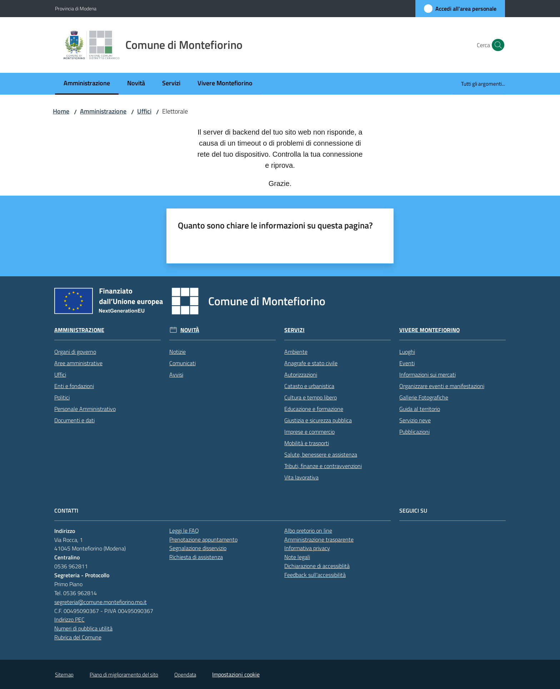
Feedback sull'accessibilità (315, 574)
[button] (496, 45)
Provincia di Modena (75, 8)
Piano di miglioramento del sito (124, 674)
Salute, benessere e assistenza (320, 454)
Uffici (144, 111)
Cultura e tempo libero (310, 397)
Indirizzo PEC (69, 619)
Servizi (294, 330)
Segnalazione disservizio (197, 548)
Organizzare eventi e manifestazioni (441, 386)
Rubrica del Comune (77, 637)
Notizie (177, 351)
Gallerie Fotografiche (423, 397)
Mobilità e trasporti (306, 443)
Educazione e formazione (313, 408)
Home (61, 111)
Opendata (185, 674)
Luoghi (407, 351)
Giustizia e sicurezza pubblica (318, 420)
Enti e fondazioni (74, 386)
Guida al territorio (419, 408)
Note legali (297, 557)
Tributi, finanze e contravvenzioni (323, 466)
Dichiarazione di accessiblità (317, 566)
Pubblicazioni (414, 431)
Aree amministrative (78, 363)
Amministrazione (103, 111)
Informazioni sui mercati (427, 374)
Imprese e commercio (309, 431)
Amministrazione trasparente (319, 539)
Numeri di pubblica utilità (83, 628)
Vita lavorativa (301, 477)
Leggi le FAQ (184, 530)
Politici (62, 397)
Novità (189, 330)
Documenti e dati (74, 420)
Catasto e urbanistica (309, 386)
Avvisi (176, 374)
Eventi (407, 363)
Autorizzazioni (300, 374)
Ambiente (296, 351)
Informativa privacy (307, 548)
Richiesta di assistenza (196, 557)
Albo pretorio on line (308, 530)
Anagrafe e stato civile (311, 363)
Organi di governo (75, 351)
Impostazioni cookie (236, 674)
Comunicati (182, 363)
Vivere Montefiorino (429, 330)
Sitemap (64, 674)
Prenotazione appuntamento (203, 539)
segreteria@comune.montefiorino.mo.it (100, 602)
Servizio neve (415, 420)
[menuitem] (87, 84)
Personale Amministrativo (85, 408)
